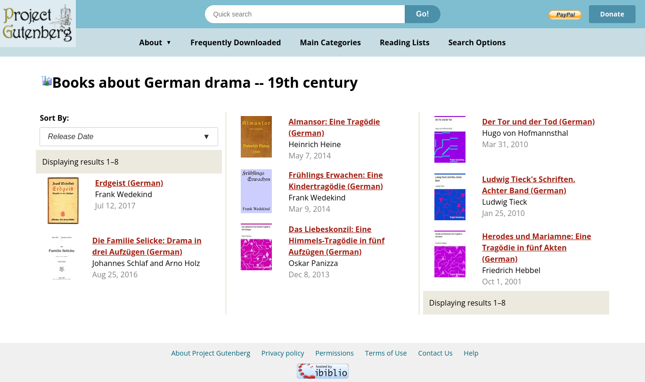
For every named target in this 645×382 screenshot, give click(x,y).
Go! (422, 14)
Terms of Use (386, 353)
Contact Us (435, 353)
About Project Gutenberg (210, 353)
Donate (612, 13)
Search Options (477, 42)
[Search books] (305, 14)
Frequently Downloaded (235, 42)
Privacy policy (282, 353)
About (155, 42)
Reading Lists (405, 42)
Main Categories (330, 42)
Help (471, 353)
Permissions (334, 353)
